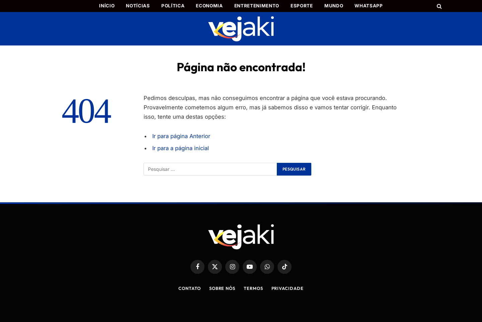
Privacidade (287, 288)
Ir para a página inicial (180, 148)
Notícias (138, 5)
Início (106, 5)
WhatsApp (368, 5)
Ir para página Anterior (181, 136)
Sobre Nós (222, 288)
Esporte (302, 5)
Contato (189, 288)
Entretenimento (256, 5)
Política (172, 5)
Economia (209, 5)
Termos (253, 288)
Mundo (333, 5)
